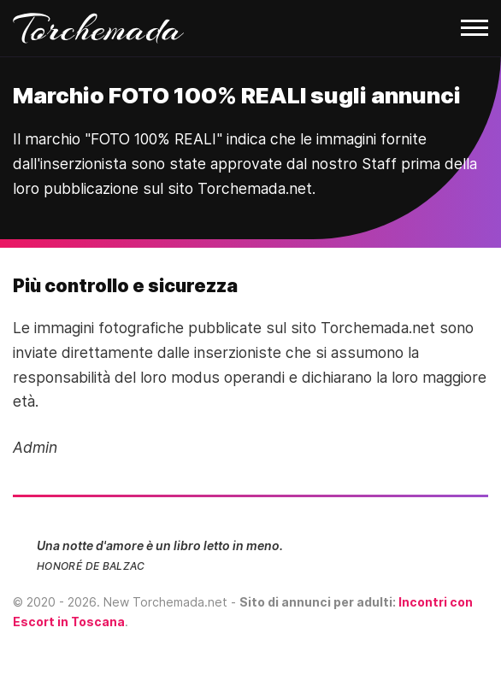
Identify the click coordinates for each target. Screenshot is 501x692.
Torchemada (98, 28)
